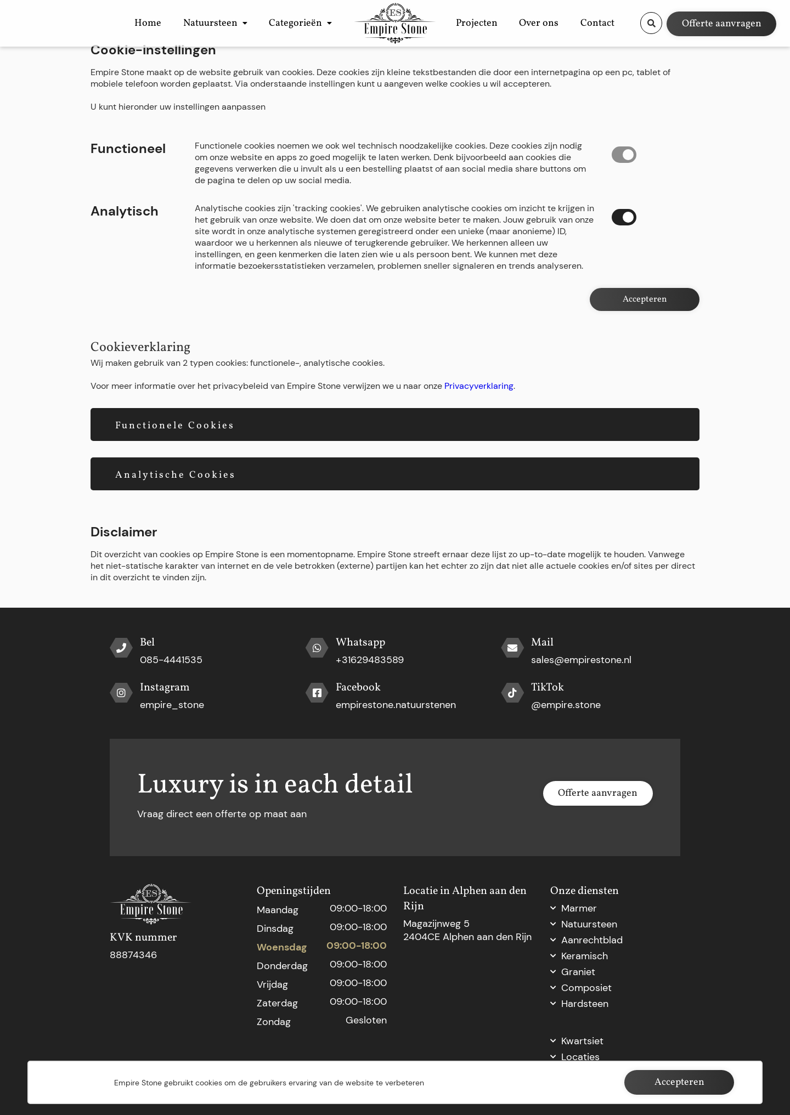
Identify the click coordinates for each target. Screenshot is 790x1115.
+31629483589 (370, 659)
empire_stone (172, 704)
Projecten (513, 22)
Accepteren (645, 299)
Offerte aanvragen (721, 23)
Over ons (560, 22)
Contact (604, 22)
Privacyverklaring (479, 386)
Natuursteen (189, 22)
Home (141, 22)
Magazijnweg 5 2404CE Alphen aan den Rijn (467, 930)
